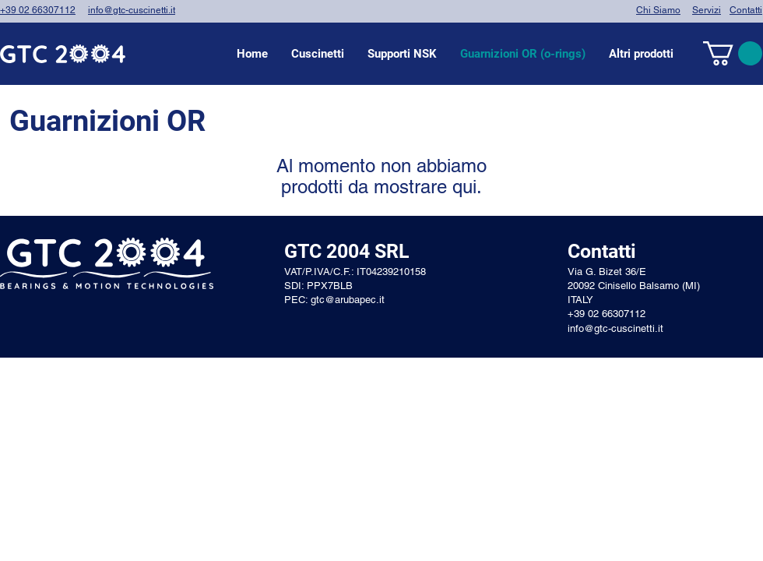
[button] (318, 53)
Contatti (746, 10)
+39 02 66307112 (38, 10)
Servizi (706, 10)
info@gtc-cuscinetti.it (131, 10)
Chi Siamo (658, 10)
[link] (732, 53)
